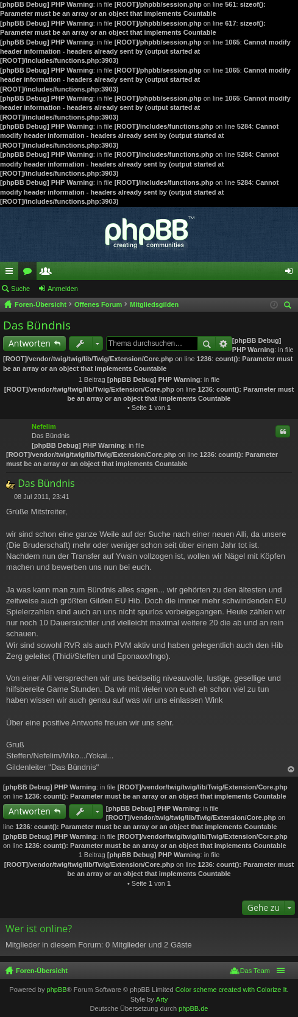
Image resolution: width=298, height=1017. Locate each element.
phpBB (57, 989)
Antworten (30, 343)
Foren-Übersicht (42, 970)
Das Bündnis (37, 325)
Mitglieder (48, 273)
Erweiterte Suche (224, 343)
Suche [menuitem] (289, 306)
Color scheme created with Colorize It (231, 989)
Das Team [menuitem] (255, 970)
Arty (162, 999)
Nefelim (44, 426)
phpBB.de (193, 1008)
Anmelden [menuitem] (291, 273)
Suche (20, 288)
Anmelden (63, 288)
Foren (30, 273)
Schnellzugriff (11, 273)
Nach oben (291, 770)
